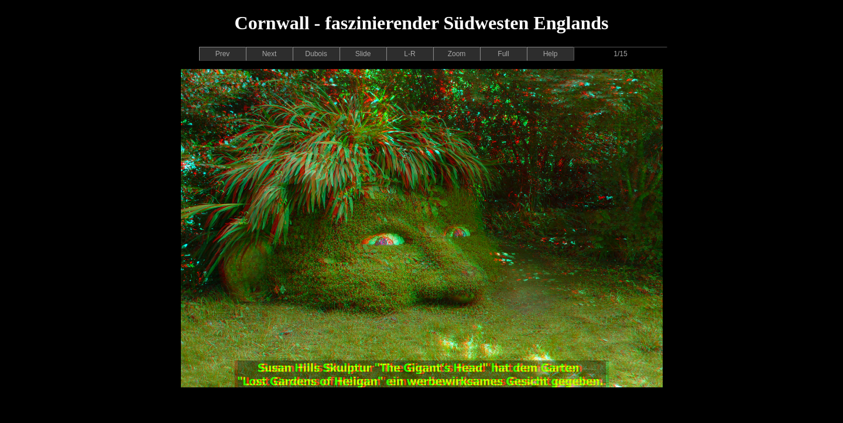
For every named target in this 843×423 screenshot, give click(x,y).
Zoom (457, 54)
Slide (363, 54)
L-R (409, 54)
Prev (222, 54)
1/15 (620, 54)
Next (269, 54)
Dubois (316, 54)
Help (550, 54)
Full (503, 54)
